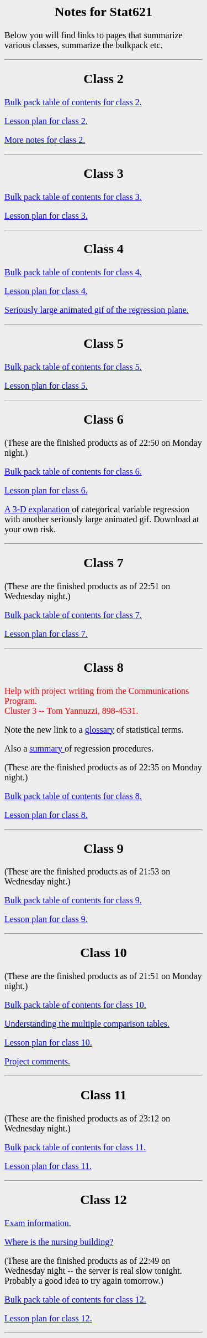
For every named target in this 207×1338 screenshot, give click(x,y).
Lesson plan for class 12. (48, 1318)
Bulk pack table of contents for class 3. (73, 197)
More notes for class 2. (44, 140)
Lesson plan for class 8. (46, 815)
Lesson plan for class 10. (48, 1042)
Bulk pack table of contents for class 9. (73, 900)
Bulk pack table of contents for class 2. (73, 102)
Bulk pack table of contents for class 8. (73, 796)
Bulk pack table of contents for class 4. (73, 272)
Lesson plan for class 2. (46, 121)
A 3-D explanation (38, 509)
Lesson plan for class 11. (48, 1166)
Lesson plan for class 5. (46, 385)
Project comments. (37, 1061)
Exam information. (37, 1223)
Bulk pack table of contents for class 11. (75, 1147)
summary (47, 748)
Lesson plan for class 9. (46, 919)
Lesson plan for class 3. (46, 215)
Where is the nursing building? (58, 1242)
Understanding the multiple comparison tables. (86, 1023)
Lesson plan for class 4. (46, 291)
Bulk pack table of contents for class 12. (75, 1299)
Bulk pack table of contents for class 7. (73, 615)
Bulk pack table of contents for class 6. (73, 471)
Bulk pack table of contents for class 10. (75, 1005)
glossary (99, 729)
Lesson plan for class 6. (46, 490)
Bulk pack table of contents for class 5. (73, 367)
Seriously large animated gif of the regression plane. (96, 310)
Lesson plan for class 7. (46, 634)
